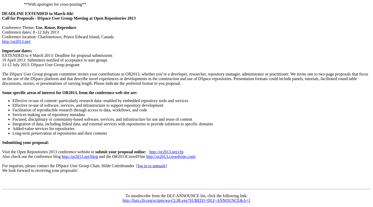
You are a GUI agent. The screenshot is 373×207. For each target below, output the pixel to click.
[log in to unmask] (151, 166)
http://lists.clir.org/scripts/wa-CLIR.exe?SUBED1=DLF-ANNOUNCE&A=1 (186, 200)
